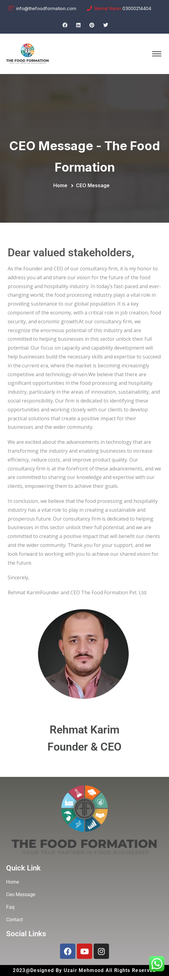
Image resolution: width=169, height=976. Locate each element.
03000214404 (136, 8)
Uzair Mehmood (85, 970)
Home (61, 185)
